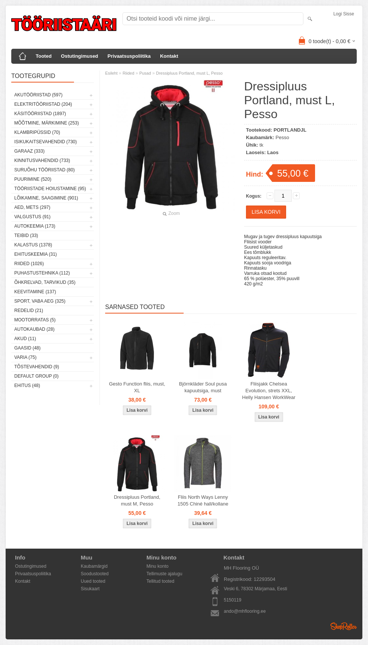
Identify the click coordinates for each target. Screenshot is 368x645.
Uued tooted (93, 581)
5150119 (232, 600)
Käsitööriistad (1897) (40, 113)
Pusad (145, 73)
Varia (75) (25, 357)
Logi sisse (343, 13)
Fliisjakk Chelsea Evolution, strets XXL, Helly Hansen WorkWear (269, 390)
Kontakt (169, 56)
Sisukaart (90, 588)
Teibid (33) (26, 235)
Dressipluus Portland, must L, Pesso (189, 73)
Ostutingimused (79, 56)
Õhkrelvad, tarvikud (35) (44, 282)
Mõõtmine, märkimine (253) (46, 123)
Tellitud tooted (160, 581)
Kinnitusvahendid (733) (42, 160)
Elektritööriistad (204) (43, 104)
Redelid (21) (28, 310)
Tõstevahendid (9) (36, 366)
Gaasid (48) (27, 348)
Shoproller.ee (343, 626)
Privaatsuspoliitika (129, 56)
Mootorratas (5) (35, 319)
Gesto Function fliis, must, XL (137, 387)
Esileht (111, 73)
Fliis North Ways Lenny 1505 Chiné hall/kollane (203, 500)
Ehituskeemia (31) (35, 254)
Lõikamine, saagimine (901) (46, 198)
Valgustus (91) (32, 216)
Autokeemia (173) (34, 226)
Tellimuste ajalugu (164, 573)
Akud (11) (25, 338)
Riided (128, 73)
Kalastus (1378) (33, 245)
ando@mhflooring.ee (245, 611)
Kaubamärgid (94, 566)
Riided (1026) (29, 263)
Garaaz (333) (29, 151)
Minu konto (157, 566)
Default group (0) (36, 376)
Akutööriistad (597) (38, 95)
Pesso (282, 137)
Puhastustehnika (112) (42, 273)
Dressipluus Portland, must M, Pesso (137, 500)
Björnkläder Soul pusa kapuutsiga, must (203, 387)
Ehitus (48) (27, 385)
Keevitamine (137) (35, 291)
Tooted (43, 56)
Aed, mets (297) (32, 207)
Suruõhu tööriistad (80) (44, 169)
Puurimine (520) (32, 179)
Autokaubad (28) (34, 329)
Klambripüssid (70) (37, 132)
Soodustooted (95, 573)
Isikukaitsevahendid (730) (45, 141)
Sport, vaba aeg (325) (39, 301)
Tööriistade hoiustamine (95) (50, 188)
